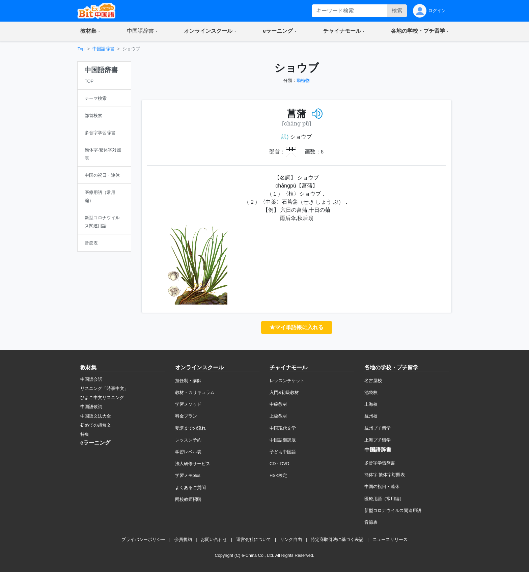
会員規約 (183, 539)
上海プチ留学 (377, 439)
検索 (397, 10)
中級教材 (278, 404)
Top (81, 48)
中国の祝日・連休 (381, 486)
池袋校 (371, 392)
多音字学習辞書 (379, 462)
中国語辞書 (103, 48)
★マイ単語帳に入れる (297, 327)
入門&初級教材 (284, 392)
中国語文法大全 (95, 416)
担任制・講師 (188, 380)
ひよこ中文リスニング (102, 397)
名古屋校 (373, 380)
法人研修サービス (192, 463)
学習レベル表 (188, 451)
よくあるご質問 (190, 487)
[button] (90, 31)
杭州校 (371, 416)
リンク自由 (291, 539)
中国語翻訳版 (283, 439)
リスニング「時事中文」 (104, 388)
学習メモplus (187, 475)
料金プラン (186, 416)
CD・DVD (279, 463)
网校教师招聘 (188, 499)
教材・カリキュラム (195, 392)
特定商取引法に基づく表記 (337, 539)
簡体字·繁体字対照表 (384, 474)
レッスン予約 (188, 439)
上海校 (371, 404)
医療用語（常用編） (384, 498)
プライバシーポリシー (143, 539)
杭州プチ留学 (377, 428)
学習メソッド (188, 404)
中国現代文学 (283, 428)
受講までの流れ (190, 428)
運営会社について (253, 539)
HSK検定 (278, 475)
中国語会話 (91, 379)
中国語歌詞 (91, 406)
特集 (84, 434)
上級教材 (278, 416)
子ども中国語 (283, 451)
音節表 (371, 522)
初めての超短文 (95, 425)
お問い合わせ (214, 539)
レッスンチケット (287, 380)
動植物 (303, 80)
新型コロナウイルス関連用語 (392, 510)
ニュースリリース (390, 539)
